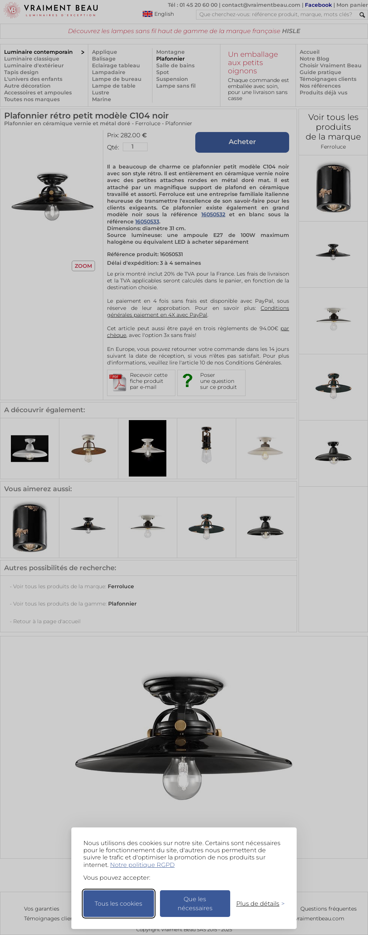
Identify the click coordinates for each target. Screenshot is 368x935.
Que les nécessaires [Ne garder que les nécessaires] (195, 904)
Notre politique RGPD (142, 864)
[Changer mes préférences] (257, 903)
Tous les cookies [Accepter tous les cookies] (118, 903)
